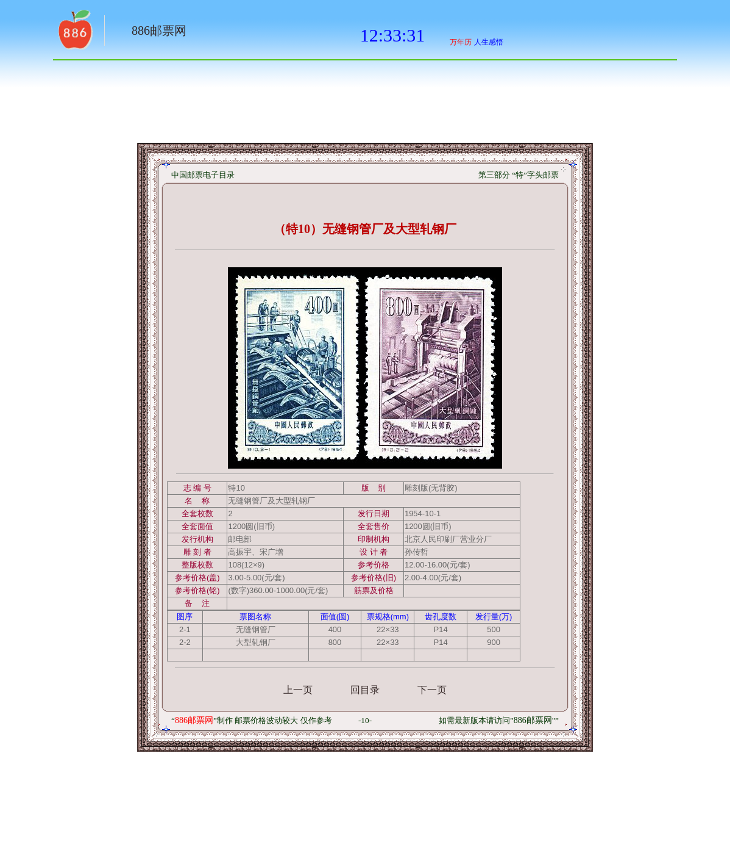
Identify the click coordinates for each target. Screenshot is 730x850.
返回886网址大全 (74, 33)
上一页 (298, 690)
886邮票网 (159, 30)
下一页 (432, 690)
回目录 (365, 690)
